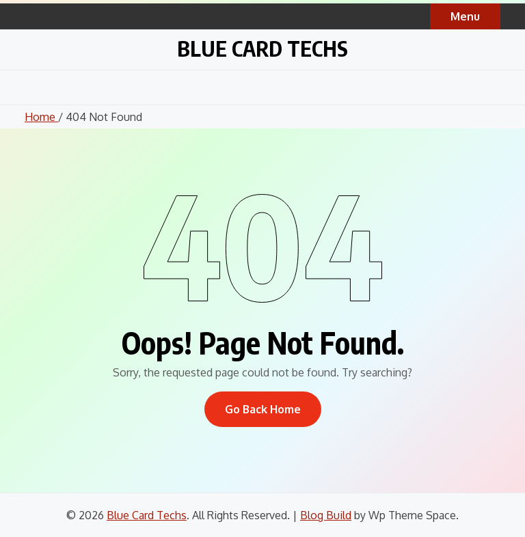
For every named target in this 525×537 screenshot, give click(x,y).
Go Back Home (263, 409)
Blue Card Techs (262, 48)
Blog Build (325, 515)
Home (41, 117)
